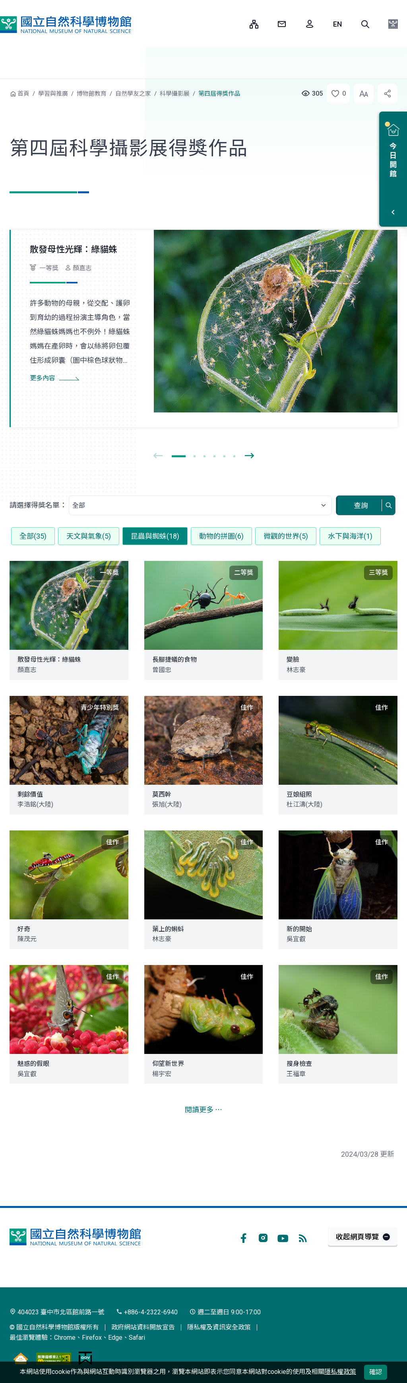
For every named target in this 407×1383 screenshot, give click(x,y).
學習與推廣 (53, 93)
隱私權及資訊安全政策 (219, 1327)
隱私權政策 (340, 1371)
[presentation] (158, 456)
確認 (375, 1372)
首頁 (23, 93)
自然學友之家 (133, 93)
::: (237, 24)
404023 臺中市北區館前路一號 (57, 1312)
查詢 (361, 505)
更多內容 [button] (42, 378)
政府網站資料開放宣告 (143, 1327)
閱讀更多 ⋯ (203, 1110)
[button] (365, 24)
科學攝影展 (175, 93)
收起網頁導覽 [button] (357, 1237)
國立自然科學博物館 (65, 25)
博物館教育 (92, 93)
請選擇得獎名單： (38, 505)
